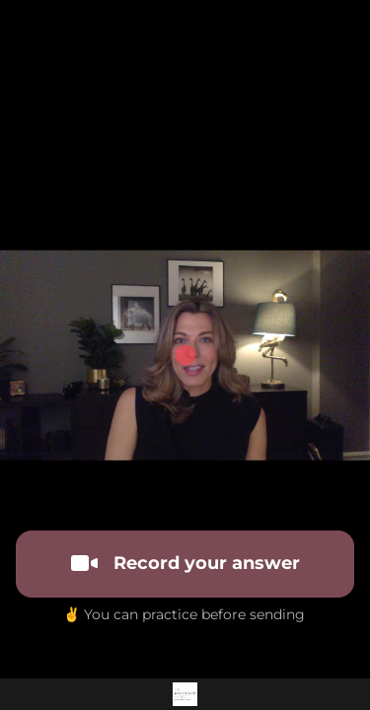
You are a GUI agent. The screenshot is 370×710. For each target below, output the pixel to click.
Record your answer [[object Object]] (185, 563)
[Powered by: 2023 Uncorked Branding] (185, 694)
